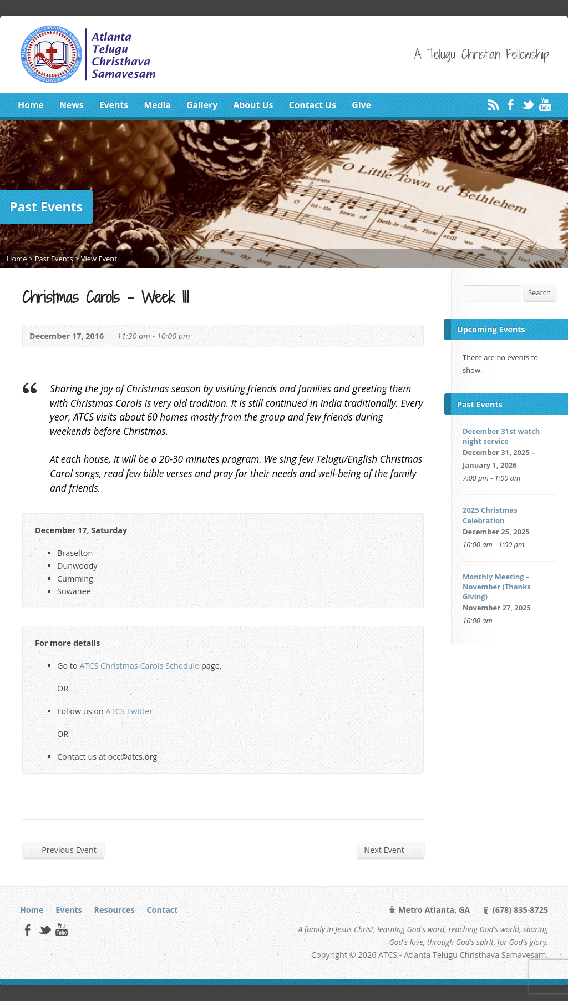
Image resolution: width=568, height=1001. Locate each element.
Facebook (510, 104)
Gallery (201, 105)
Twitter (527, 104)
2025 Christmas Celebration (490, 515)
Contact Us (312, 105)
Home (31, 105)
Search (539, 292)
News (71, 105)
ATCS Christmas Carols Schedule (139, 665)
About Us (253, 105)
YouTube (545, 104)
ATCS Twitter (129, 711)
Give (361, 105)
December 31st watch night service (501, 436)
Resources (114, 909)
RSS (493, 104)
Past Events (54, 259)
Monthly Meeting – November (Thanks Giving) (497, 586)
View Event (99, 259)
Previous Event (63, 849)
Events (113, 105)
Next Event (390, 849)
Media (157, 105)
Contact (162, 909)
